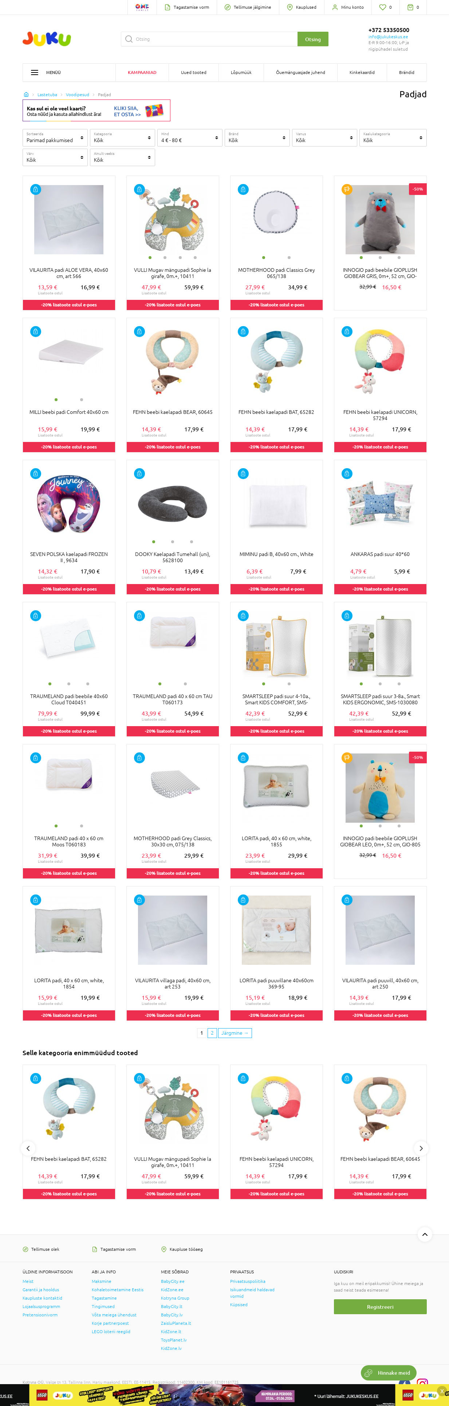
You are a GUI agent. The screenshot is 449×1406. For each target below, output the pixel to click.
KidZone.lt (171, 1331)
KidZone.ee (172, 1289)
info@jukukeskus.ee (388, 36)
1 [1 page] (201, 1033)
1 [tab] (150, 257)
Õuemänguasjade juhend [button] (300, 72)
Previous (28, 1148)
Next (421, 1148)
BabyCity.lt (171, 1306)
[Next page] (235, 1033)
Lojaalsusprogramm (41, 1306)
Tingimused (103, 1306)
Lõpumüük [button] (241, 72)
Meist (28, 1281)
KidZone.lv (171, 1348)
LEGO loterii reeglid (111, 1331)
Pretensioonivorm (40, 1314)
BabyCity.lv (172, 1314)
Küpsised (239, 1304)
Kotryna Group (175, 1298)
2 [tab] (165, 257)
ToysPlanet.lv (174, 1340)
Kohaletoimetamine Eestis (117, 1289)
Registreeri (380, 1307)
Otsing (313, 39)
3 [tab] (180, 257)
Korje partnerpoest (110, 1323)
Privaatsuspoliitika (247, 1281)
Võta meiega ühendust (114, 1314)
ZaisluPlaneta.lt (176, 1323)
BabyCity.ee (173, 1281)
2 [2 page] (212, 1033)
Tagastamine (104, 1298)
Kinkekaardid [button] (362, 72)
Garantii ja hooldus (41, 1289)
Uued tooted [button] (193, 72)
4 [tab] (195, 257)
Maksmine (101, 1281)
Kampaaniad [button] (142, 72)
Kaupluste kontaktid (42, 1298)
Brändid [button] (406, 72)
